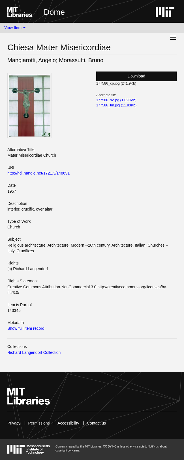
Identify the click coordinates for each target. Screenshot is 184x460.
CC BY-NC (109, 446)
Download (136, 76)
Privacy (13, 423)
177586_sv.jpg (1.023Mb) (116, 100)
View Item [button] (14, 27)
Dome (54, 12)
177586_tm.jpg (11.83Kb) (116, 105)
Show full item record (25, 328)
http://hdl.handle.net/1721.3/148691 (38, 173)
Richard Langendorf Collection (34, 352)
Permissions (39, 423)
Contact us (96, 423)
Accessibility (68, 423)
